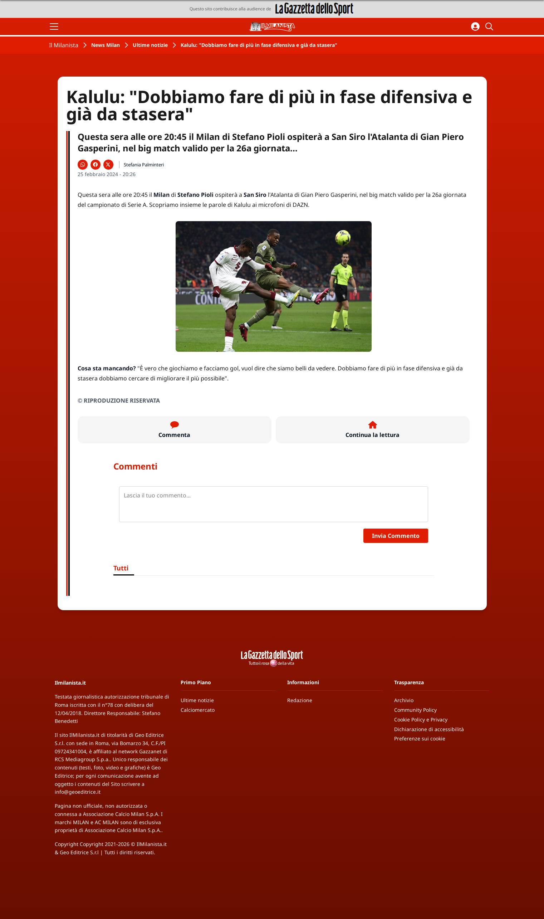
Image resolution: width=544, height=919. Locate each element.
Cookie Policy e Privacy (420, 719)
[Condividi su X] (108, 165)
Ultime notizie (150, 45)
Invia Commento (396, 536)
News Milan (105, 45)
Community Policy (415, 709)
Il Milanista (63, 45)
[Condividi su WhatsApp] (83, 165)
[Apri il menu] (54, 26)
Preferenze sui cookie (419, 738)
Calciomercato (198, 709)
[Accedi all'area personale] (475, 26)
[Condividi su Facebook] (95, 165)
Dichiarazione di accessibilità (429, 729)
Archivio (403, 700)
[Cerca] (490, 26)
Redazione (299, 700)
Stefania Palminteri (144, 164)
